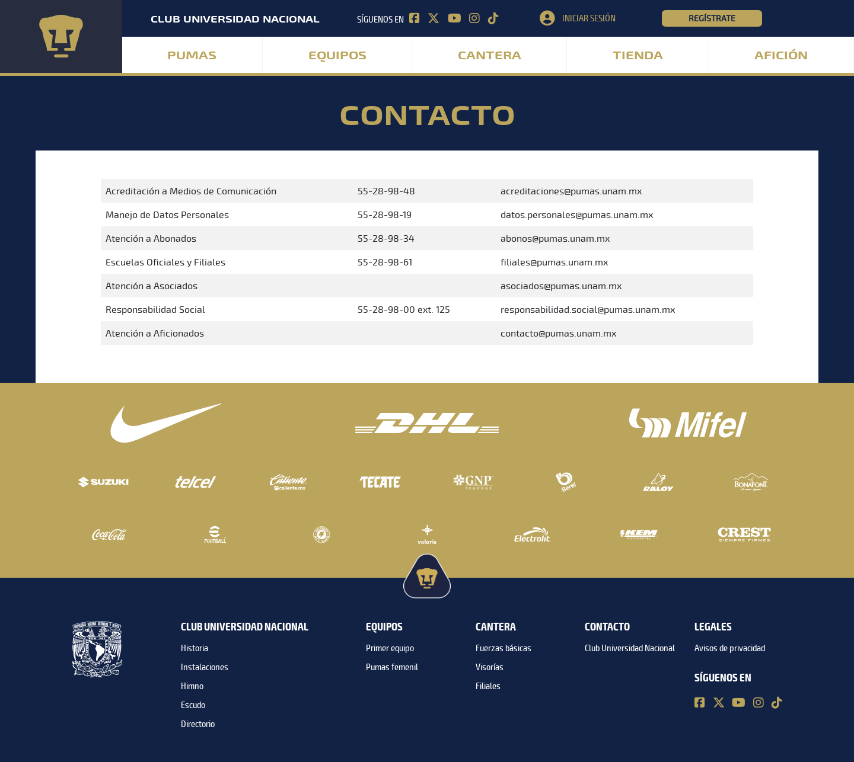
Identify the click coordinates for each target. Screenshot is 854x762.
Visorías (490, 667)
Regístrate (712, 18)
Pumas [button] (191, 56)
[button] (601, 18)
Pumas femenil (392, 667)
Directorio (198, 724)
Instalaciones (204, 667)
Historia (194, 648)
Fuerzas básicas (503, 648)
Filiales (488, 686)
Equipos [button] (337, 56)
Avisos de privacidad (729, 648)
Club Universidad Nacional (630, 648)
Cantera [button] (489, 56)
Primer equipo (390, 648)
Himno (192, 686)
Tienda (638, 56)
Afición (781, 56)
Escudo (193, 705)
